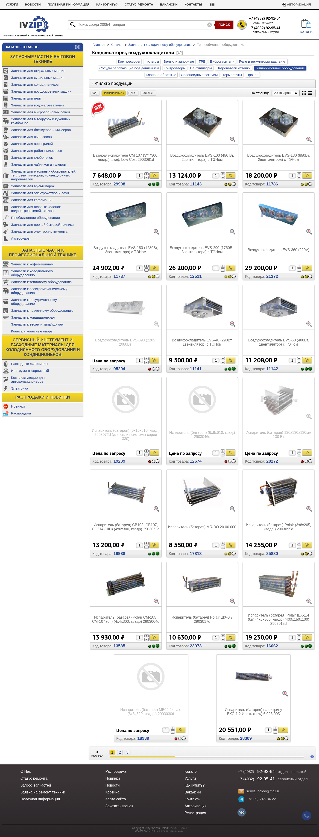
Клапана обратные (161, 75)
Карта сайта (115, 799)
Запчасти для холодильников (35, 84)
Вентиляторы (201, 68)
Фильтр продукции (114, 83)
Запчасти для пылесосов (31, 137)
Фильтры (152, 61)
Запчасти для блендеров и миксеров (41, 130)
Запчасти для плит (26, 98)
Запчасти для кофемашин (32, 200)
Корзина (112, 792)
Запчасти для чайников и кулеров (38, 164)
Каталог (117, 45)
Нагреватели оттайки (234, 68)
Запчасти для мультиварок (32, 186)
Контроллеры (175, 68)
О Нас (25, 771)
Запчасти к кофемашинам (32, 264)
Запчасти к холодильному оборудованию (32, 273)
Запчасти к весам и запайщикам (37, 324)
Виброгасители (222, 61)
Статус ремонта (139, 4)
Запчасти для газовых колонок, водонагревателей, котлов (36, 209)
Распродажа (21, 413)
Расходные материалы (29, 364)
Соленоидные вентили (199, 75)
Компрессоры (129, 61)
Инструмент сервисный (30, 371)
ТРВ (202, 61)
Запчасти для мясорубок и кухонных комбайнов (40, 121)
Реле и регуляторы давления (262, 61)
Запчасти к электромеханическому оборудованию (39, 291)
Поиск (224, 24)
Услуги (12, 4)
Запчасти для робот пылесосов (36, 151)
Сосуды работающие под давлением (129, 68)
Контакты (193, 4)
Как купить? (107, 4)
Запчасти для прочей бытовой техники (42, 224)
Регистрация (195, 813)
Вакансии (169, 4)
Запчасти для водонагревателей (37, 105)
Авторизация (299, 4)
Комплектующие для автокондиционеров (28, 379)
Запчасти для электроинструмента (39, 231)
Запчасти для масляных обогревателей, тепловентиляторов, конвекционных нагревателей (43, 175)
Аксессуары (20, 238)
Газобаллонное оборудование (35, 218)
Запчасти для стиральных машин (38, 71)
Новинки (18, 406)
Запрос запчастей (35, 785)
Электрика (19, 388)
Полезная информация (68, 4)
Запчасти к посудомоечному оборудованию (34, 301)
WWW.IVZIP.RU (145, 831)
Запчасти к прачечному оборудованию (42, 310)
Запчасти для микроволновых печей (40, 112)
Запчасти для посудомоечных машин (41, 91)
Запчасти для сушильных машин (37, 77)
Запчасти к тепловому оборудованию (41, 282)
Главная (99, 45)
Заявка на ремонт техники (42, 792)
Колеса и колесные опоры (32, 331)
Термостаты (232, 75)
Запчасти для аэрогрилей (32, 144)
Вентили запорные (179, 61)
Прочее (252, 75)
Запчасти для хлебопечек (32, 157)
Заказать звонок (119, 806)
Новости (33, 4)
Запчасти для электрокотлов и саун (40, 193)
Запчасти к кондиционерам (33, 317)
